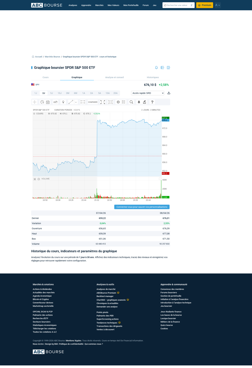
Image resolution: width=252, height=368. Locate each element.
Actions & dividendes (42, 289)
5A (99, 93)
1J (35, 93)
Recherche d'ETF (40, 318)
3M (67, 93)
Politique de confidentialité (71, 344)
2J (43, 93)
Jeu (154, 5)
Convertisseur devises (43, 302)
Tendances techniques (107, 323)
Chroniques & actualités (107, 303)
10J (60, 93)
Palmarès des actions (43, 315)
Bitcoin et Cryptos (41, 299)
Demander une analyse (107, 306)
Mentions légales (73, 340)
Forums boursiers (169, 292)
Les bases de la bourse (171, 315)
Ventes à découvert (105, 329)
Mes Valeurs (113, 5)
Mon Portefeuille (131, 5)
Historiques (153, 77)
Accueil (38, 56)
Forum (146, 5)
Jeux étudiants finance (171, 311)
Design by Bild (51, 344)
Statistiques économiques (45, 325)
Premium (204, 5)
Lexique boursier (168, 318)
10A (108, 93)
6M (75, 93)
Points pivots (102, 312)
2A (91, 93)
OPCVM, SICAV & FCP (43, 311)
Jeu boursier (166, 306)
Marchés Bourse (52, 56)
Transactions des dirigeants (109, 326)
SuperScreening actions (108, 319)
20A (115, 93)
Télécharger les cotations (44, 328)
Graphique (77, 77)
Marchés (99, 5)
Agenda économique (42, 296)
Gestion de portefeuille (171, 296)
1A (83, 93)
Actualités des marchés (44, 292)
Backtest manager (105, 296)
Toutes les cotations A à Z (45, 332)
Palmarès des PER (105, 315)
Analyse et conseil (114, 77)
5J (51, 93)
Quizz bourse (167, 325)
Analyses (73, 5)
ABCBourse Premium (106, 293)
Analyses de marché (106, 289)
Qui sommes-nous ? (94, 344)
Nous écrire (38, 344)
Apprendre (86, 5)
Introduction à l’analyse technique (176, 302)
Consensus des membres (172, 289)
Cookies (164, 328)
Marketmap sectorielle (43, 306)
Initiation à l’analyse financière (174, 299)
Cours (46, 77)
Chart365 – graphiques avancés (111, 300)
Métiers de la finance (170, 322)
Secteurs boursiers (41, 322)
